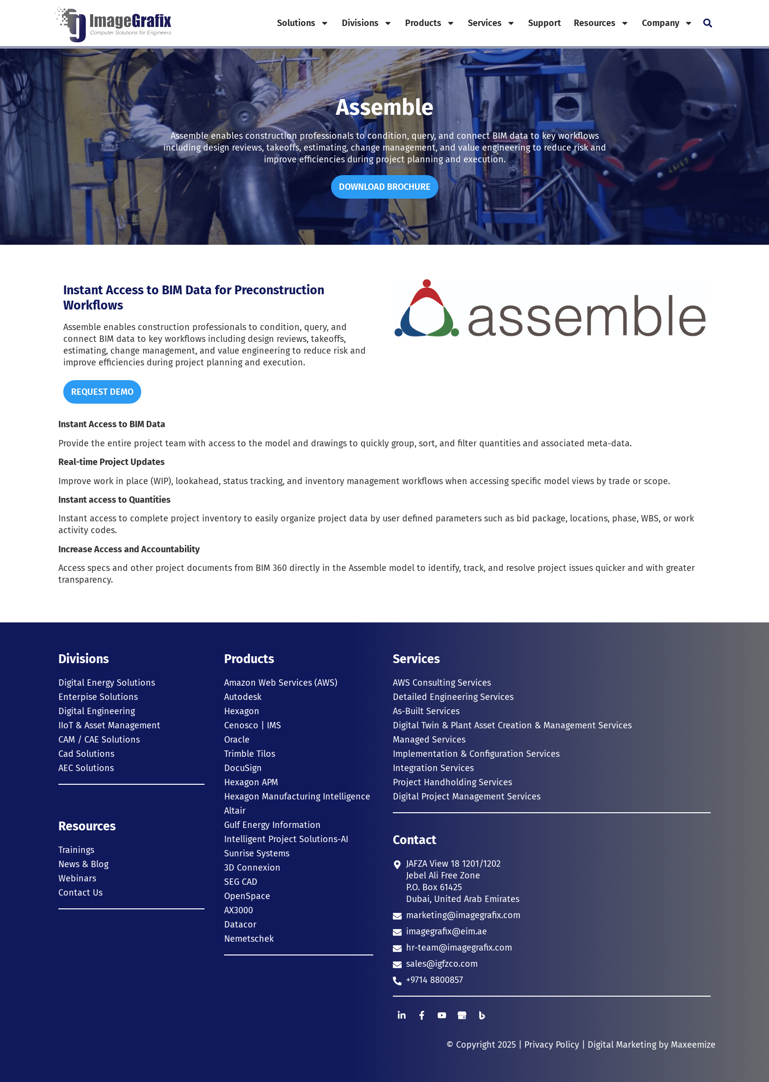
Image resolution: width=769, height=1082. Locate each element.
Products (430, 23)
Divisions (367, 23)
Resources (601, 23)
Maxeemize (693, 1044)
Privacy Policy (551, 1044)
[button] (707, 23)
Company (667, 23)
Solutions (303, 23)
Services (491, 23)
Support (544, 23)
